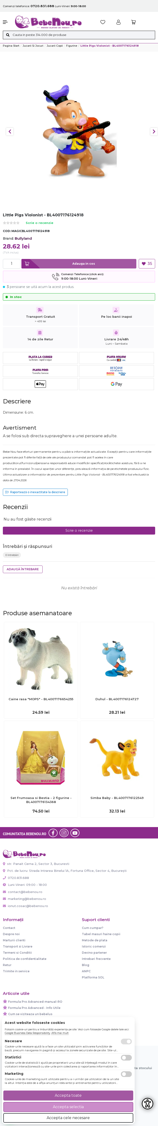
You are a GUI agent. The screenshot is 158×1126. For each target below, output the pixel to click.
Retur (7, 965)
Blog (85, 965)
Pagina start (11, 45)
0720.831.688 (16, 878)
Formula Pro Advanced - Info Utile (34, 1008)
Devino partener (94, 952)
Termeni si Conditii (17, 952)
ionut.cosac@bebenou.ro (25, 906)
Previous (9, 131)
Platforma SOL (93, 977)
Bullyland (23, 238)
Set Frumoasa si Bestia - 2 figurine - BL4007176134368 (41, 800)
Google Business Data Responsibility (27, 1033)
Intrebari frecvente (96, 959)
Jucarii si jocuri (33, 45)
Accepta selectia (68, 1107)
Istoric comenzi (94, 946)
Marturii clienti (14, 940)
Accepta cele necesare (68, 1118)
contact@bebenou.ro (22, 892)
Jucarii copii (55, 45)
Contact (9, 928)
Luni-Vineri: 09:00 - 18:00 (25, 885)
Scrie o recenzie (39, 223)
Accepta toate (68, 1095)
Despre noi (11, 934)
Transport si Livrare (17, 946)
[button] (6, 22)
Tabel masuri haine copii (101, 934)
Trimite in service (16, 971)
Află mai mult (60, 1033)
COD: (7, 231)
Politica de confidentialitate (24, 959)
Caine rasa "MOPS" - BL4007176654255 (41, 699)
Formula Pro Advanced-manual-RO (35, 1001)
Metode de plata (94, 940)
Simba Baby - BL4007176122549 (117, 798)
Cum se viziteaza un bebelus (30, 1014)
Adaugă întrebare (23, 569)
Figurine (71, 45)
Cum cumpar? (92, 928)
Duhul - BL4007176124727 (117, 699)
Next (154, 131)
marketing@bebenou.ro (24, 899)
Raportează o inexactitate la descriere (35, 492)
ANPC (86, 971)
